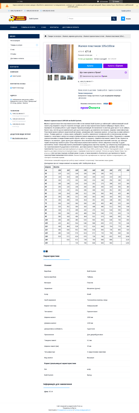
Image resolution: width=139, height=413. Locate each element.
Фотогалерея (15, 40)
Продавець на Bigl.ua (69, 408)
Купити (90, 66)
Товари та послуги (54, 36)
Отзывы (13, 54)
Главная (13, 27)
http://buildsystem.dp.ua (19, 138)
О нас (43, 27)
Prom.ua (79, 406)
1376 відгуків (104, 1)
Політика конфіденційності (82, 410)
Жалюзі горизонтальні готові (94, 36)
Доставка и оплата (70, 27)
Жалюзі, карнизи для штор (72, 36)
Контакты (54, 27)
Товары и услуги (28, 27)
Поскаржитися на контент (65, 410)
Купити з (115, 66)
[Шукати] (114, 19)
